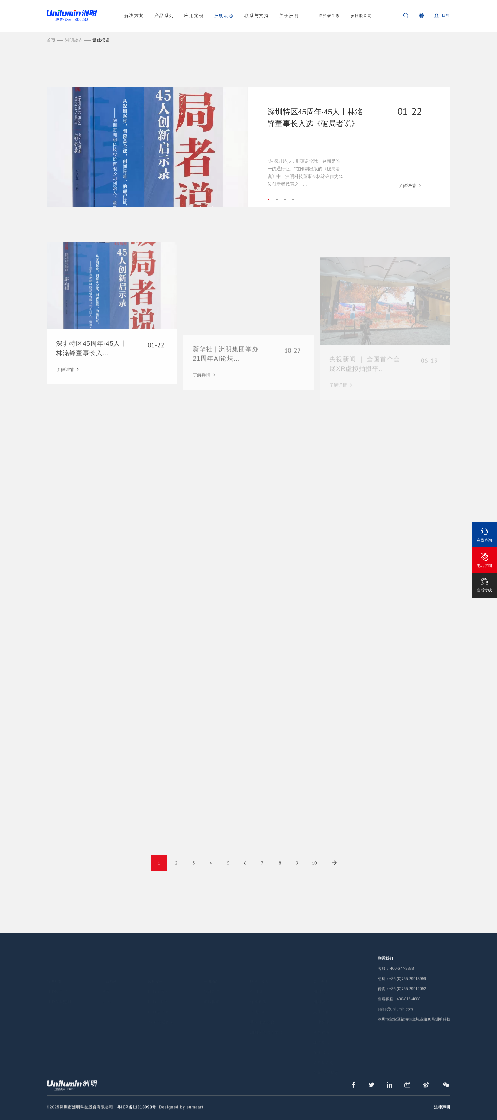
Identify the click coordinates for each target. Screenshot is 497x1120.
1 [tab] (268, 199)
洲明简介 (321, 975)
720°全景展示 (326, 1056)
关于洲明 (289, 15)
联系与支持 (256, 15)
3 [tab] (285, 199)
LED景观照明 (160, 985)
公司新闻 (211, 975)
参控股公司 (361, 16)
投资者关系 (329, 16)
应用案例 (194, 15)
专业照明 (109, 985)
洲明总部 (321, 985)
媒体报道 (101, 40)
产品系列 (164, 15)
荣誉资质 (321, 1016)
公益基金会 (323, 1046)
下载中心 (258, 995)
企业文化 (321, 1006)
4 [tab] (293, 199)
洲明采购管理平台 (266, 1016)
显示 (105, 975)
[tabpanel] (248, 147)
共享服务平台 (262, 1006)
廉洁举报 (321, 1026)
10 (314, 870)
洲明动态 (224, 15)
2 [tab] (277, 199)
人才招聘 (321, 995)
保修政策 (258, 985)
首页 (51, 40)
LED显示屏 (57, 975)
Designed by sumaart (181, 1114)
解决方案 (134, 15)
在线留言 (321, 1036)
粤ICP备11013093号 (136, 1114)
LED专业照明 (59, 985)
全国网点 (258, 975)
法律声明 (442, 1114)
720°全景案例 (161, 1006)
